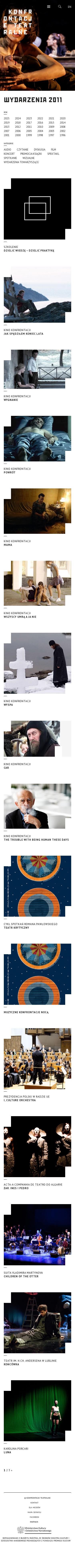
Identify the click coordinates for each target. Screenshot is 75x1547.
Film (53, 149)
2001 (6, 135)
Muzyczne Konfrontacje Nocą (26, 1012)
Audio (7, 149)
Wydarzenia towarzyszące (21, 162)
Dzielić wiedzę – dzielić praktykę (37, 248)
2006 (18, 131)
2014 (62, 122)
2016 (40, 122)
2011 (29, 127)
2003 (51, 131)
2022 (40, 118)
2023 (29, 118)
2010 (40, 127)
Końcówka (37, 1362)
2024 (18, 118)
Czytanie (22, 149)
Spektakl (53, 154)
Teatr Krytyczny (37, 925)
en (69, 7)
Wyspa (37, 703)
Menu (48, 6)
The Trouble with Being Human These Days (37, 837)
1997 (51, 135)
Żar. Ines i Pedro (37, 1186)
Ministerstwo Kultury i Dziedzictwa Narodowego (34, 1530)
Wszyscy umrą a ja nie (37, 615)
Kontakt (34, 1502)
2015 (51, 122)
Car (37, 766)
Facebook (34, 1517)
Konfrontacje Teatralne (18, 22)
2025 (6, 118)
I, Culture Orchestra (37, 1098)
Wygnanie (37, 398)
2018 (18, 122)
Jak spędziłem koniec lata (37, 331)
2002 (62, 131)
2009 (51, 127)
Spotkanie (10, 158)
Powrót (37, 470)
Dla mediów (34, 1507)
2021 (51, 118)
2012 (18, 127)
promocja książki (31, 154)
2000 (18, 135)
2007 (6, 131)
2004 (40, 131)
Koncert (9, 154)
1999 (29, 135)
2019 (6, 122)
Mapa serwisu (34, 1512)
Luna (37, 1450)
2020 (62, 118)
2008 (62, 127)
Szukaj (59, 6)
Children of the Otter (37, 1274)
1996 (62, 135)
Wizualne (29, 158)
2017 (29, 122)
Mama (37, 543)
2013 (6, 127)
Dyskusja (39, 149)
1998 (40, 135)
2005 (29, 131)
